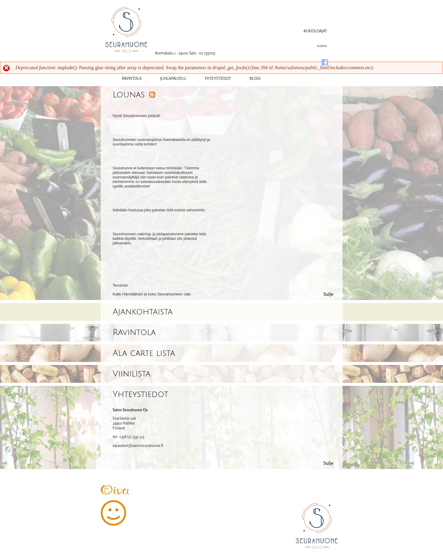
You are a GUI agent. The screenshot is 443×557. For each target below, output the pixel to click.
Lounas (129, 94)
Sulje (328, 294)
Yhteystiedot (140, 394)
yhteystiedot (217, 78)
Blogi (254, 78)
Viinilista (132, 374)
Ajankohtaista (143, 312)
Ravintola (132, 78)
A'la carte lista (144, 353)
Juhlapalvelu (173, 78)
